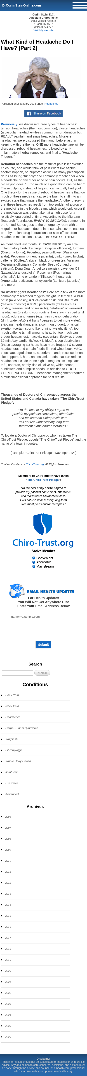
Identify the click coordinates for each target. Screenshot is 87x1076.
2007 (8, 827)
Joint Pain (12, 772)
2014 (8, 904)
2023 (8, 1004)
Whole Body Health (18, 761)
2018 (8, 948)
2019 (8, 959)
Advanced (12, 794)
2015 (8, 915)
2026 (8, 1037)
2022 (8, 993)
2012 (8, 882)
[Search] (17, 673)
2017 (8, 937)
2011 (8, 871)
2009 (8, 849)
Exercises (11, 783)
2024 (8, 1015)
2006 (8, 816)
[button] (42, 673)
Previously (9, 124)
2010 (8, 860)
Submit (43, 644)
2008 (8, 838)
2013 (8, 893)
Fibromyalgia (14, 750)
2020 (8, 971)
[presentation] (43, 630)
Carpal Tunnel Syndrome (21, 728)
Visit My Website (43, 30)
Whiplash (11, 739)
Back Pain (12, 695)
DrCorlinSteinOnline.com (21, 5)
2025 (8, 1026)
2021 (8, 982)
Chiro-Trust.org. (35, 464)
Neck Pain (12, 706)
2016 (8, 926)
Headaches (51, 103)
